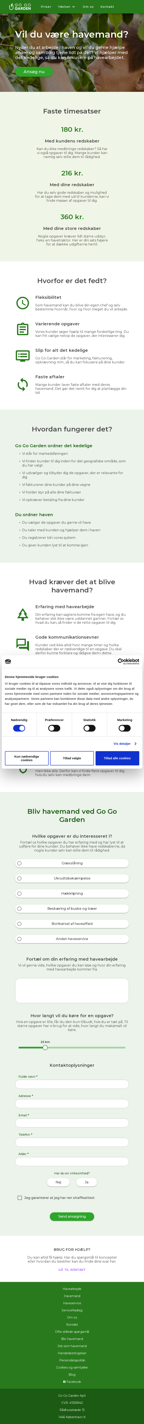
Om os (88, 7)
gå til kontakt (72, 1269)
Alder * (23, 1153)
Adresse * (25, 1095)
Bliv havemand (72, 1339)
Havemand (72, 1296)
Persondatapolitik (72, 1360)
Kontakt (107, 7)
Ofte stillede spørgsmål (72, 1332)
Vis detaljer (122, 743)
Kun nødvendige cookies (26, 758)
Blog (72, 1375)
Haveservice (72, 1303)
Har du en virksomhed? (72, 1173)
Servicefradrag (72, 1310)
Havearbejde (72, 1289)
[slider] (45, 1047)
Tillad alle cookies (117, 758)
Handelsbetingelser (72, 1353)
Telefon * (25, 1134)
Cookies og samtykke (72, 1367)
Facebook (72, 1382)
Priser (46, 7)
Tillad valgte (72, 758)
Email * (23, 1115)
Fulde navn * (27, 1076)
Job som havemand (72, 1346)
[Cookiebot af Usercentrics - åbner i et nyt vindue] (120, 661)
